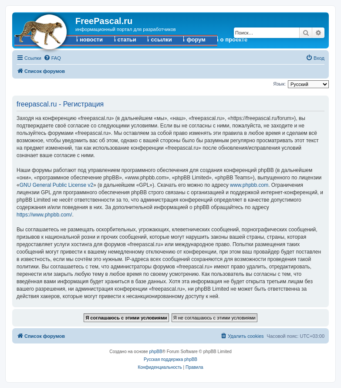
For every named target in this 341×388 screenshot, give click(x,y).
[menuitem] (52, 58)
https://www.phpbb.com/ (44, 215)
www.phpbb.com (249, 185)
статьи (127, 39)
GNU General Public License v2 (56, 185)
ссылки (161, 39)
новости (91, 39)
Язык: (279, 83)
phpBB (155, 351)
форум (196, 39)
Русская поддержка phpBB (170, 359)
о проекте (234, 39)
